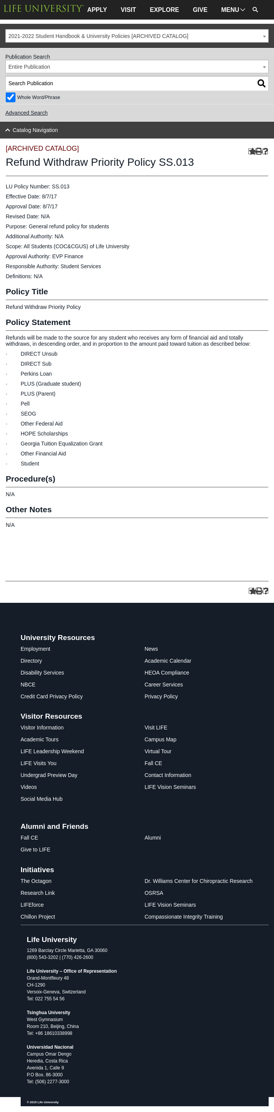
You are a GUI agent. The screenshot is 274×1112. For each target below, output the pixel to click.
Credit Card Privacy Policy (52, 696)
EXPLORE (164, 10)
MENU (230, 10)
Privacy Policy (161, 696)
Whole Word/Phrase (38, 97)
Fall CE (153, 763)
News (151, 649)
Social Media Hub (42, 799)
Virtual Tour (158, 751)
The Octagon (36, 881)
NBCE (28, 684)
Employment (36, 649)
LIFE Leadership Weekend (52, 751)
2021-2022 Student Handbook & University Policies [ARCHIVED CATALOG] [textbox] (98, 36)
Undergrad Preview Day (49, 775)
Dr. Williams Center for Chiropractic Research (199, 881)
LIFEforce (32, 905)
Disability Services (42, 673)
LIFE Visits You (39, 763)
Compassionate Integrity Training (184, 917)
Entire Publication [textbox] (29, 67)
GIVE (200, 10)
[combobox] (137, 36)
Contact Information (168, 775)
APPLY (97, 10)
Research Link (38, 893)
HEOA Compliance (167, 673)
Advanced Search (26, 113)
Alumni (153, 838)
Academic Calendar (168, 661)
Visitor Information (42, 727)
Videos (29, 787)
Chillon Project (38, 917)
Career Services (164, 684)
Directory (31, 661)
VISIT (128, 10)
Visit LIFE (156, 727)
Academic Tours (40, 739)
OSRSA (154, 893)
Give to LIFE (36, 849)
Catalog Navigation (35, 130)
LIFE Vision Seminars (170, 787)
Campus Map (160, 739)
